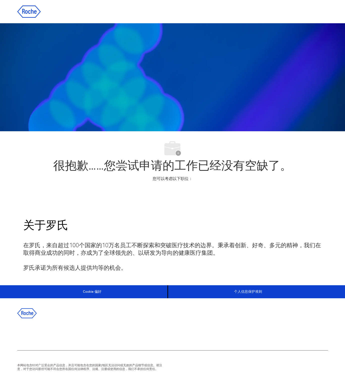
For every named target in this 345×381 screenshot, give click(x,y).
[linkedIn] (37, 333)
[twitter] (51, 333)
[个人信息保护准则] (248, 291)
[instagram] (64, 333)
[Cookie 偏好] (92, 291)
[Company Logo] (29, 11)
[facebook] (24, 333)
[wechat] (78, 333)
